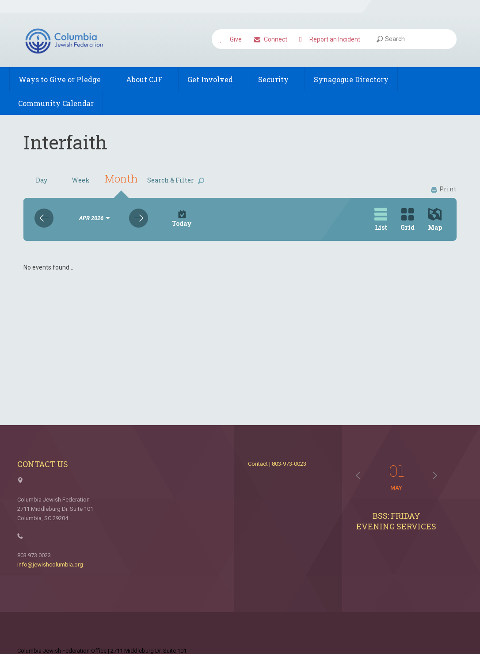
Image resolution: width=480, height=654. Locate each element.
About (147, 79)
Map (435, 220)
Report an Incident (329, 40)
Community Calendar (56, 103)
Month (121, 178)
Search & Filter (175, 180)
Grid (407, 220)
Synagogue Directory (351, 79)
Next (138, 218)
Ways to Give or (63, 79)
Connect (270, 40)
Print (444, 189)
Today (182, 219)
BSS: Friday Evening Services (396, 521)
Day (41, 180)
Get (213, 79)
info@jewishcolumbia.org (50, 564)
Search (391, 38)
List (380, 220)
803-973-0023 (289, 463)
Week (81, 180)
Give (231, 40)
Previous (43, 218)
